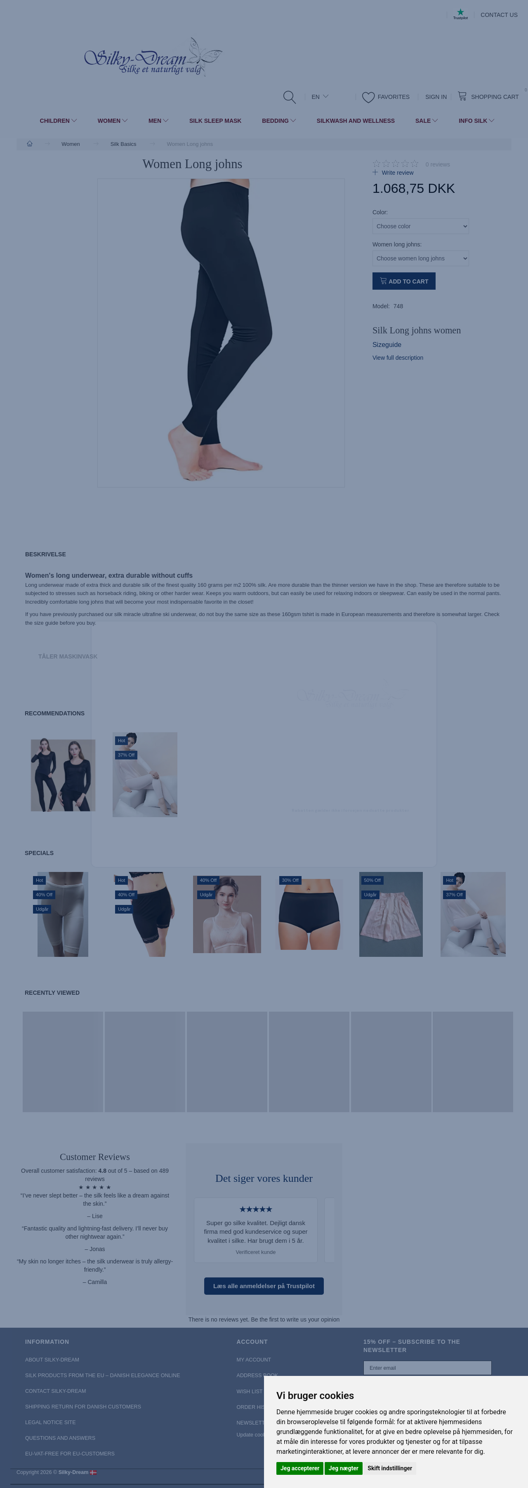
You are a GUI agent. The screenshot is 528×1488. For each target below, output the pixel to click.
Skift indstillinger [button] (390, 1468)
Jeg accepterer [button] (299, 1468)
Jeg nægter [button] (343, 1468)
